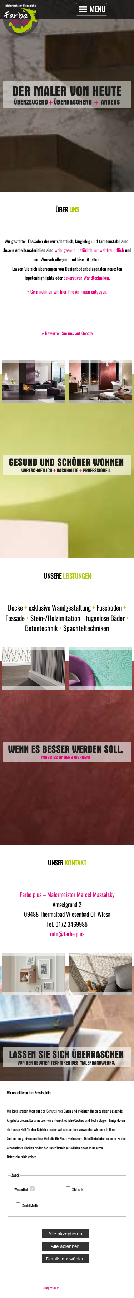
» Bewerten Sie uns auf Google (67, 333)
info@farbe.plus (67, 933)
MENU (92, 9)
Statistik (77, 1189)
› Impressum (49, 1287)
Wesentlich (21, 1189)
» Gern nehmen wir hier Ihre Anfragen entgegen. (67, 291)
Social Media (30, 1205)
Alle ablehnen (65, 1246)
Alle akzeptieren (65, 1233)
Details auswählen (65, 1258)
